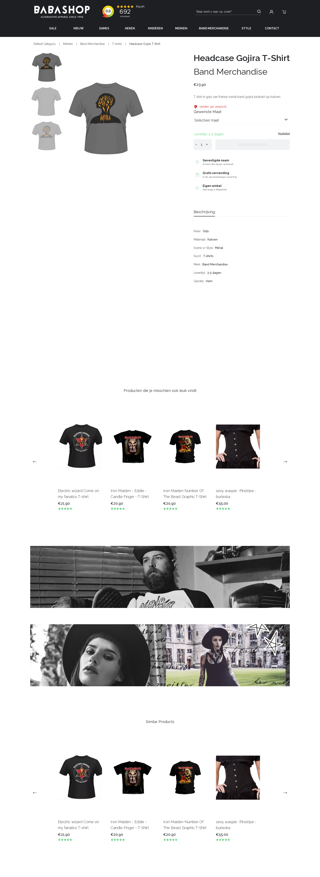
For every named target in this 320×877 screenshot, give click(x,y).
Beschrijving (204, 212)
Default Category (44, 43)
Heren (130, 28)
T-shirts (117, 43)
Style (246, 28)
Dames (104, 28)
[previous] (36, 462)
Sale (53, 28)
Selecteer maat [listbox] (206, 120)
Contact (272, 28)
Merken (181, 28)
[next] (284, 462)
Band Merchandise (214, 28)
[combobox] (242, 122)
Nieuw (78, 28)
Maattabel (284, 133)
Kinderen (155, 28)
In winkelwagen (252, 144)
